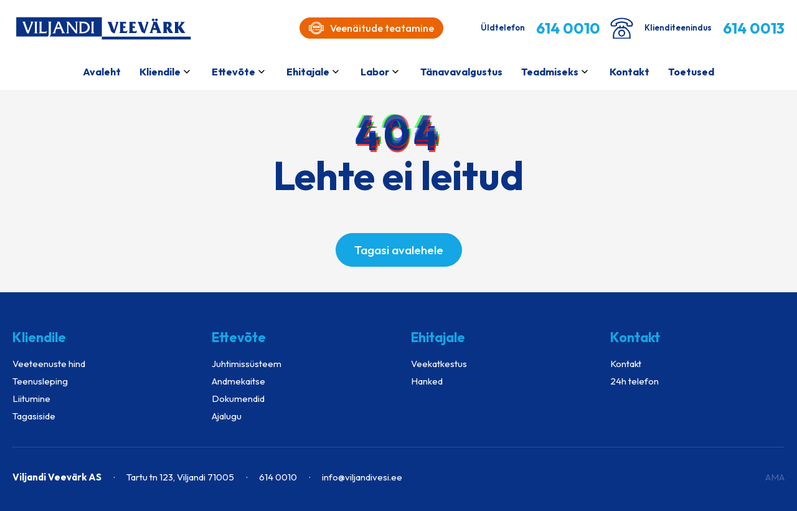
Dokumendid (238, 398)
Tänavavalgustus (461, 71)
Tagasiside (33, 416)
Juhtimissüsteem (246, 364)
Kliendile (160, 71)
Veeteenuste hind (48, 364)
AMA (775, 477)
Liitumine (31, 398)
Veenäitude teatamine (371, 28)
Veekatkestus (439, 364)
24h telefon (634, 381)
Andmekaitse (238, 381)
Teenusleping (40, 381)
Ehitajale (307, 71)
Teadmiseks (549, 71)
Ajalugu (227, 416)
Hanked (427, 381)
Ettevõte (233, 71)
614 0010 (278, 477)
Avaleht (102, 71)
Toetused (691, 71)
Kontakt (629, 71)
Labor (375, 71)
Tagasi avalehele (398, 249)
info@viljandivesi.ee (362, 477)
